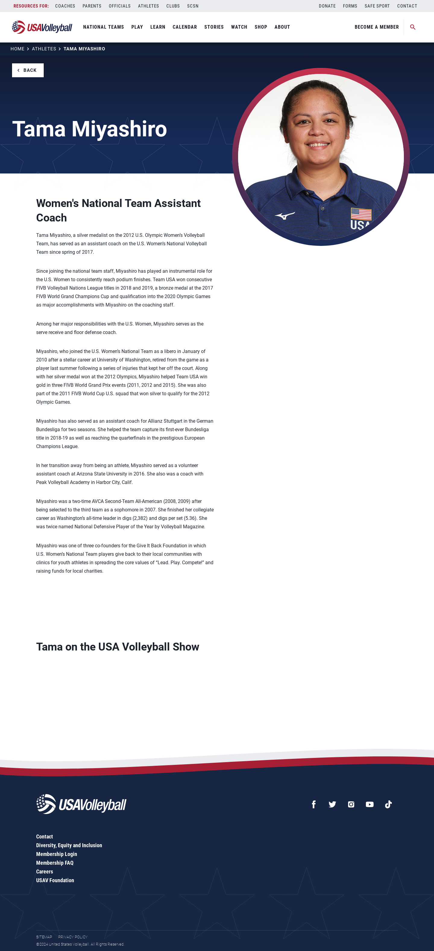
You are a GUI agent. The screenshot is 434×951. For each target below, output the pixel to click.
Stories (214, 27)
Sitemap (44, 937)
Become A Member (377, 27)
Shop (261, 27)
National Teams (103, 27)
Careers (44, 871)
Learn (157, 27)
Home (18, 49)
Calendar (185, 27)
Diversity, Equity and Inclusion (69, 845)
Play (137, 27)
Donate (327, 6)
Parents (92, 6)
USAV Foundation (55, 880)
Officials (120, 6)
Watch (239, 27)
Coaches (65, 6)
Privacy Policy (73, 937)
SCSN (193, 6)
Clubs (173, 6)
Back (30, 70)
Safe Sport (377, 6)
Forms (350, 6)
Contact (407, 6)
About (282, 27)
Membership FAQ (55, 863)
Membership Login (56, 854)
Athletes (148, 6)
